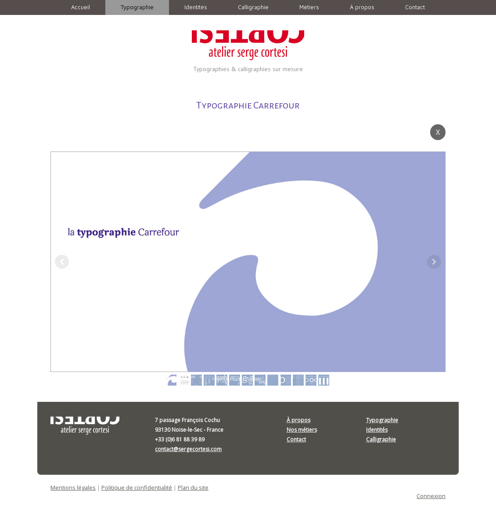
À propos (362, 7)
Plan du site (193, 487)
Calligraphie (253, 7)
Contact (415, 7)
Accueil (80, 7)
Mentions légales (73, 487)
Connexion (431, 496)
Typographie (137, 7)
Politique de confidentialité (136, 487)
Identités (195, 7)
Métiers (309, 7)
